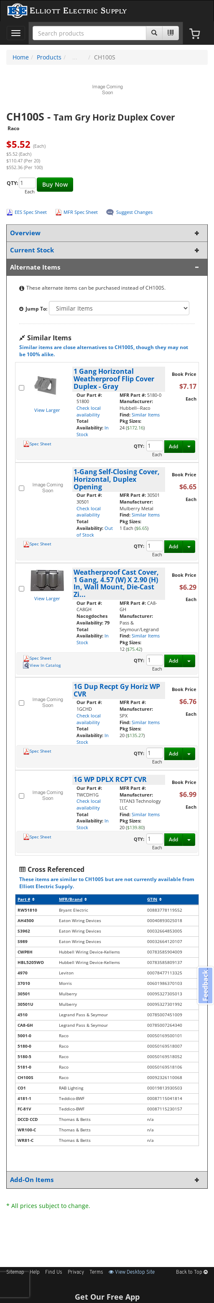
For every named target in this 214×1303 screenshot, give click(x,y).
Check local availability (88, 411)
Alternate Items (105, 267)
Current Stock (105, 250)
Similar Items (146, 414)
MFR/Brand (73, 899)
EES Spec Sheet (31, 212)
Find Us (53, 1272)
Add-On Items (105, 1180)
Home (21, 57)
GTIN (154, 899)
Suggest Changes (134, 212)
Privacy (76, 1272)
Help (35, 1272)
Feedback (205, 985)
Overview (105, 233)
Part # (26, 899)
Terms (96, 1272)
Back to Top (192, 1272)
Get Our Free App (107, 1297)
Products (49, 57)
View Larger (47, 410)
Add (173, 446)
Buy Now (55, 184)
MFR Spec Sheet (81, 212)
